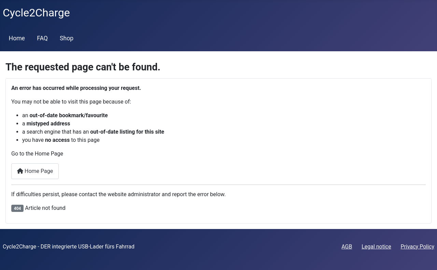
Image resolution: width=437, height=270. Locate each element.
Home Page (35, 171)
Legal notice (376, 246)
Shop (66, 38)
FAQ (42, 38)
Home (17, 38)
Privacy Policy (418, 246)
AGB (346, 246)
